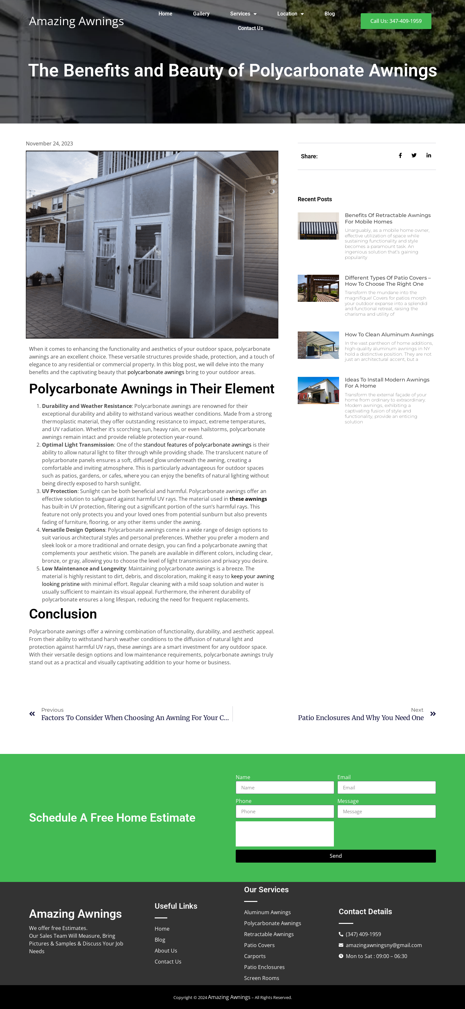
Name (243, 777)
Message (348, 801)
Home (165, 14)
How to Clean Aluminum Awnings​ (389, 334)
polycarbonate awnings (156, 372)
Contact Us (250, 28)
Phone (244, 801)
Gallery (201, 14)
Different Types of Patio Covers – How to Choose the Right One (388, 281)
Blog (330, 14)
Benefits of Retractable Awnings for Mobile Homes (388, 218)
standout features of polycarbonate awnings (197, 444)
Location (290, 14)
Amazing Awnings (76, 21)
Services (243, 14)
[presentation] (285, 833)
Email (344, 777)
